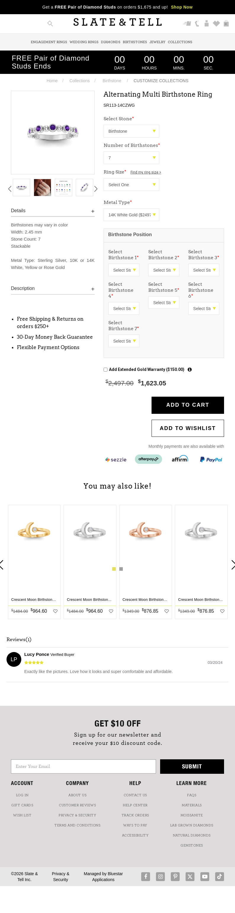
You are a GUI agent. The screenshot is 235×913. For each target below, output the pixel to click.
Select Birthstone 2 (163, 254)
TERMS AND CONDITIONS (77, 825)
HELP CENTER (135, 805)
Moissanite (192, 815)
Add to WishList (188, 428)
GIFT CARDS (22, 805)
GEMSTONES (192, 845)
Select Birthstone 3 (203, 254)
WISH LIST (22, 815)
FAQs (191, 795)
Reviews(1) (19, 639)
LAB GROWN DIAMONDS (191, 825)
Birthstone (112, 80)
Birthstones (135, 42)
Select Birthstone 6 (200, 290)
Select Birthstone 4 (120, 290)
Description (23, 288)
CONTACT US (135, 795)
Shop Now (182, 7)
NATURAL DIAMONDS (192, 835)
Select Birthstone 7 (123, 325)
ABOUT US (77, 795)
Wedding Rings (84, 42)
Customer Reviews (77, 805)
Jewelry (157, 42)
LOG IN (22, 795)
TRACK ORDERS (135, 815)
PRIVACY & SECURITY (77, 815)
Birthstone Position (130, 234)
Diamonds (110, 42)
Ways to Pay (135, 825)
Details (18, 210)
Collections (180, 42)
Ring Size (132, 172)
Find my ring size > (146, 172)
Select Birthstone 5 (163, 287)
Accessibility (135, 835)
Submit (192, 766)
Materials (192, 805)
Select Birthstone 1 (123, 254)
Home (51, 80)
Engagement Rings (49, 42)
